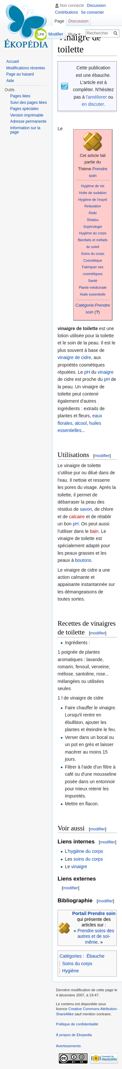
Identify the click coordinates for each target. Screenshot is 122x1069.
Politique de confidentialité (77, 1024)
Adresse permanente (28, 121)
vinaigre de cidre (74, 357)
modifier (101, 455)
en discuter (93, 104)
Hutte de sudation (92, 193)
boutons (83, 560)
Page (59, 21)
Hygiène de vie (92, 186)
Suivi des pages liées (28, 102)
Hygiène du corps (92, 233)
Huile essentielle (92, 294)
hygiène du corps (85, 851)
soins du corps (88, 859)
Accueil (12, 61)
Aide (10, 80)
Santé (92, 281)
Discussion (96, 5)
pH (87, 372)
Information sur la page (25, 130)
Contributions (66, 12)
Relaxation (92, 206)
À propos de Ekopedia (74, 1035)
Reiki (93, 213)
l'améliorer (96, 97)
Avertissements (68, 1046)
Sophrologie (92, 227)
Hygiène (70, 970)
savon (86, 509)
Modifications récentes (25, 68)
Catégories (71, 956)
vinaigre (106, 372)
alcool (81, 423)
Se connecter (92, 12)
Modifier (55, 34)
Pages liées (20, 96)
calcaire (77, 516)
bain (94, 531)
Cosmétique (92, 260)
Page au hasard (20, 74)
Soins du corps (92, 254)
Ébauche (95, 956)
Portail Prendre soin (93, 913)
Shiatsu (93, 220)
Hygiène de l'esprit (92, 199)
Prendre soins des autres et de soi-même (95, 936)
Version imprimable (26, 115)
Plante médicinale (92, 287)
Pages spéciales (24, 108)
